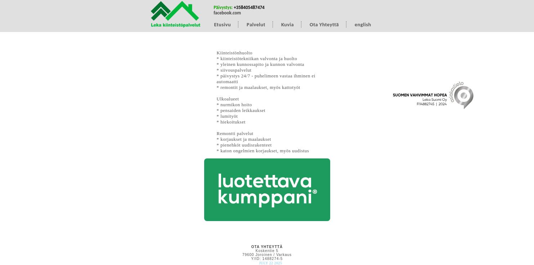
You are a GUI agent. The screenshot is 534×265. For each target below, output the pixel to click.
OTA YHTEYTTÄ (267, 247)
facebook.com (227, 12)
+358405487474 (249, 7)
